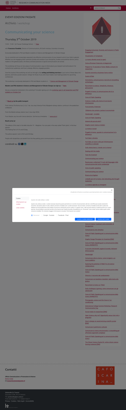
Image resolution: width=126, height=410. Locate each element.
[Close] (111, 190)
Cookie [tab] (18, 198)
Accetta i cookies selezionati (85, 219)
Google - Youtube (48, 215)
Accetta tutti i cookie (103, 219)
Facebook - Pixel (63, 215)
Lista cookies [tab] (20, 208)
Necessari (36, 215)
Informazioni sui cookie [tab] (21, 203)
